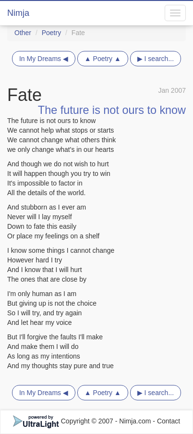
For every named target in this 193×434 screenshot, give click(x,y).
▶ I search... (155, 58)
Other (22, 33)
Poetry (51, 33)
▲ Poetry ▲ (102, 58)
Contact (168, 421)
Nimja (18, 13)
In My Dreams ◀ (43, 58)
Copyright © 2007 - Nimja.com (83, 421)
